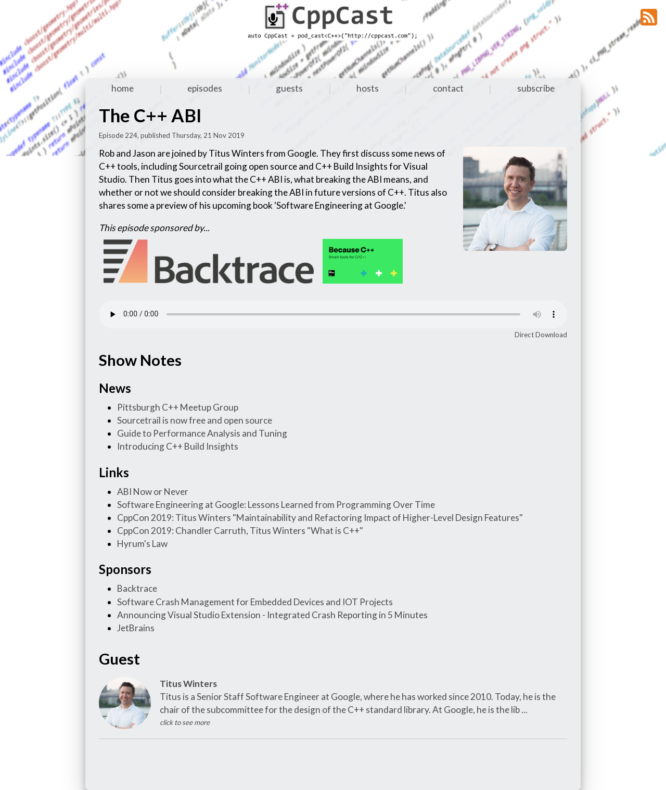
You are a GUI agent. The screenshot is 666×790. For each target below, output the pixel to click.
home (122, 88)
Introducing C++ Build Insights (177, 446)
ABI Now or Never (152, 491)
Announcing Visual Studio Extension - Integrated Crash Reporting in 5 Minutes (272, 614)
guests (289, 88)
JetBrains (136, 627)
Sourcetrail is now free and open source (194, 420)
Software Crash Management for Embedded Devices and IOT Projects (255, 601)
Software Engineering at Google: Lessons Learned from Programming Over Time (276, 504)
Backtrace (137, 588)
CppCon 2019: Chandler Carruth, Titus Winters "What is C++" (240, 530)
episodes (204, 88)
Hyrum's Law (142, 543)
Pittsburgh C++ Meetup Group (177, 407)
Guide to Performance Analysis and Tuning (202, 433)
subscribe (536, 88)
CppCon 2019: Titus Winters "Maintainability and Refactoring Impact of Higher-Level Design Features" (320, 517)
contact (448, 88)
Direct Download (541, 334)
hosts (367, 88)
